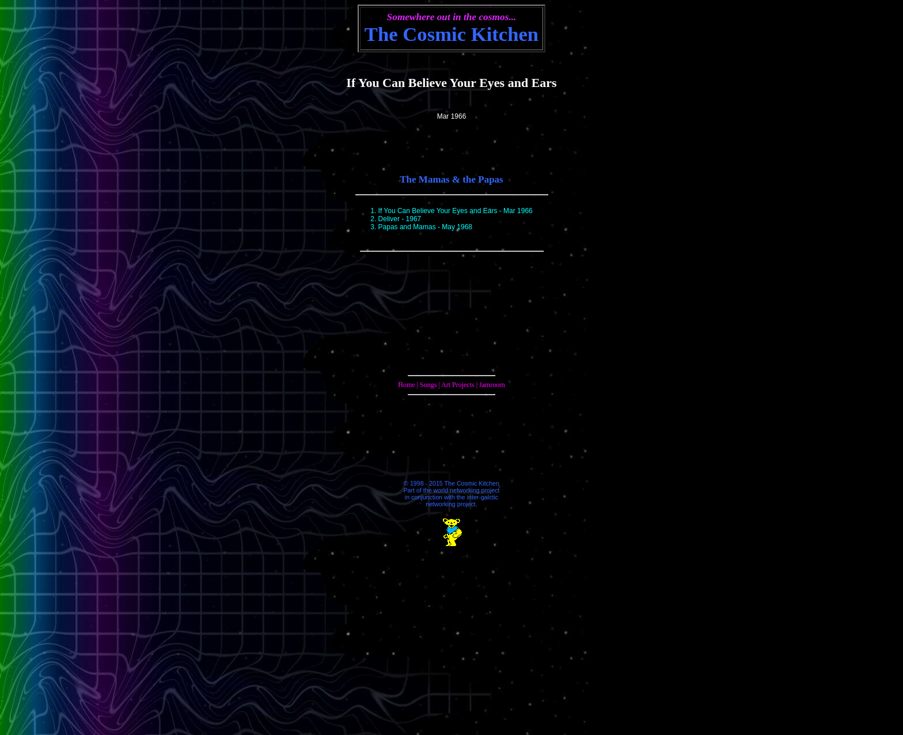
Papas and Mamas (407, 227)
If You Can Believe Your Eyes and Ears (438, 211)
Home (406, 385)
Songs (428, 385)
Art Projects (458, 385)
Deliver (389, 219)
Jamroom (492, 385)
